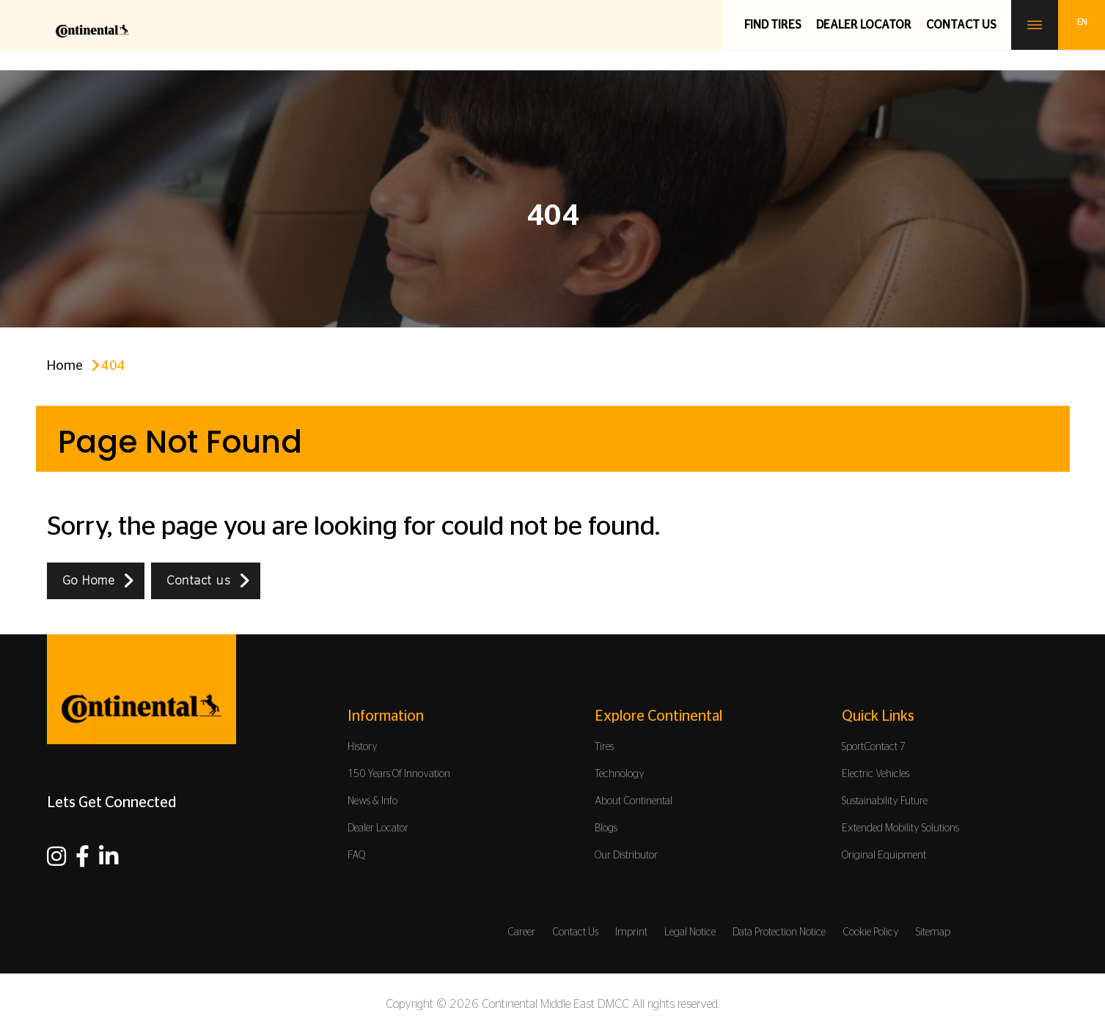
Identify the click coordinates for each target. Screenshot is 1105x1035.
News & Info (372, 801)
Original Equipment (884, 855)
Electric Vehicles (875, 774)
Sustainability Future (885, 801)
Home (65, 366)
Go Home (88, 581)
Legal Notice (690, 932)
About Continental (633, 801)
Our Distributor (626, 855)
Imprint (631, 932)
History (363, 747)
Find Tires (772, 25)
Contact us (961, 25)
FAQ (357, 855)
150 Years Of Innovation (399, 774)
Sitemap (933, 932)
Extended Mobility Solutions (900, 828)
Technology (620, 774)
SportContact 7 (874, 747)
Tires (604, 747)
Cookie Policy (870, 932)
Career (521, 932)
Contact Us (575, 932)
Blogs (606, 828)
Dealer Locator (863, 25)
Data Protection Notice (779, 932)
